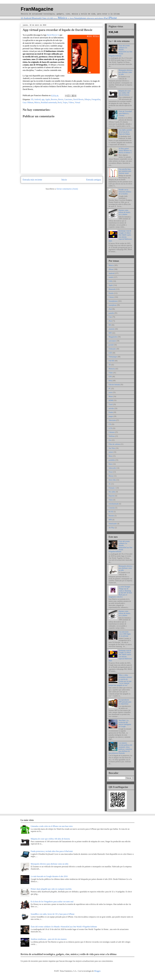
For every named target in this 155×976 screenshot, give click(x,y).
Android (27, 18)
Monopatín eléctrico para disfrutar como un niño (125, 72)
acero (110, 392)
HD (51, 18)
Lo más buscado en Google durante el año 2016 (49, 876)
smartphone (112, 305)
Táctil (111, 404)
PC (69, 18)
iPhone (112, 18)
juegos (111, 416)
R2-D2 (111, 512)
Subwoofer (112, 468)
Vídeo (111, 373)
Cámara (111, 297)
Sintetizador (113, 524)
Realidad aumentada (49, 102)
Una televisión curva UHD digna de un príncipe (125, 634)
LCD (110, 428)
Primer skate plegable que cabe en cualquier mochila (51, 889)
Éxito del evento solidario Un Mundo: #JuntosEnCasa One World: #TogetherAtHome (120, 51)
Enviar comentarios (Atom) (67, 189)
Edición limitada (114, 385)
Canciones (68, 99)
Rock (60, 102)
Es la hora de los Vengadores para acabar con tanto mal (52, 902)
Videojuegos (113, 357)
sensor (111, 452)
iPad (106, 18)
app (43, 99)
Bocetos (54, 99)
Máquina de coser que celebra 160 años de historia (125, 93)
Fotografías (96, 99)
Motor (55, 18)
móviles (111, 408)
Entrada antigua (93, 179)
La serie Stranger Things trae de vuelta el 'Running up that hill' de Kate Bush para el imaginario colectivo (120, 592)
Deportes (112, 496)
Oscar (111, 472)
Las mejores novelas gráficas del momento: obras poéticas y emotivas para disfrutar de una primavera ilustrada (120, 748)
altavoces (90, 18)
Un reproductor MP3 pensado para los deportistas (125, 702)
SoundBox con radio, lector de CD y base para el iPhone (52, 914)
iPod (110, 321)
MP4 (110, 520)
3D (22, 18)
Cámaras (112, 432)
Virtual (77, 102)
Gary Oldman (28, 102)
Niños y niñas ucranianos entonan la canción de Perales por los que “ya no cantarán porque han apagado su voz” (120, 680)
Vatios (111, 500)
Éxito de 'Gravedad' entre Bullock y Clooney (125, 113)
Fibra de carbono (114, 444)
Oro (110, 440)
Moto (110, 456)
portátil (111, 345)
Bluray (111, 476)
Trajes (65, 102)
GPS (48, 18)
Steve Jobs (112, 480)
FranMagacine (37, 9)
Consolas (112, 508)
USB (110, 281)
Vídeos (71, 102)
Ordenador (112, 349)
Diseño (111, 293)
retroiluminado (114, 504)
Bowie (60, 99)
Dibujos (87, 99)
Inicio (64, 179)
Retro (110, 464)
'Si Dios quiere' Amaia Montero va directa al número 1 (125, 151)
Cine (44, 18)
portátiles (112, 460)
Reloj (72, 18)
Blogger (97, 971)
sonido (111, 277)
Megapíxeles (113, 337)
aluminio (112, 329)
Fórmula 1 (112, 488)
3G (110, 484)
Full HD (111, 361)
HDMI (111, 400)
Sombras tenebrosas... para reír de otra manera (48, 939)
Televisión (112, 420)
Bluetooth (36, 18)
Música (62, 18)
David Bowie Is (53, 35)
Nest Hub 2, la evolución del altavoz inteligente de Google (125, 723)
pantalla (111, 313)
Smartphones (80, 18)
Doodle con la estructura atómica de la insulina (125, 192)
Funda (111, 412)
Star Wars (112, 448)
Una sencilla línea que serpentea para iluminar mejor (125, 171)
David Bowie (78, 99)
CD (110, 424)
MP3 (110, 333)
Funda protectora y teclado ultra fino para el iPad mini (52, 851)
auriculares (99, 18)
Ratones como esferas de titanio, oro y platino (125, 212)
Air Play (111, 528)
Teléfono (112, 436)
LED (110, 353)
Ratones (111, 516)
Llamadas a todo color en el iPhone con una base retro (52, 826)
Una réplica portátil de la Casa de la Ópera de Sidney (125, 132)
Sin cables (112, 492)
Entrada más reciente (32, 179)
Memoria (112, 369)
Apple (47, 99)
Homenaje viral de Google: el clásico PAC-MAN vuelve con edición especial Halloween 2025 (120, 236)
